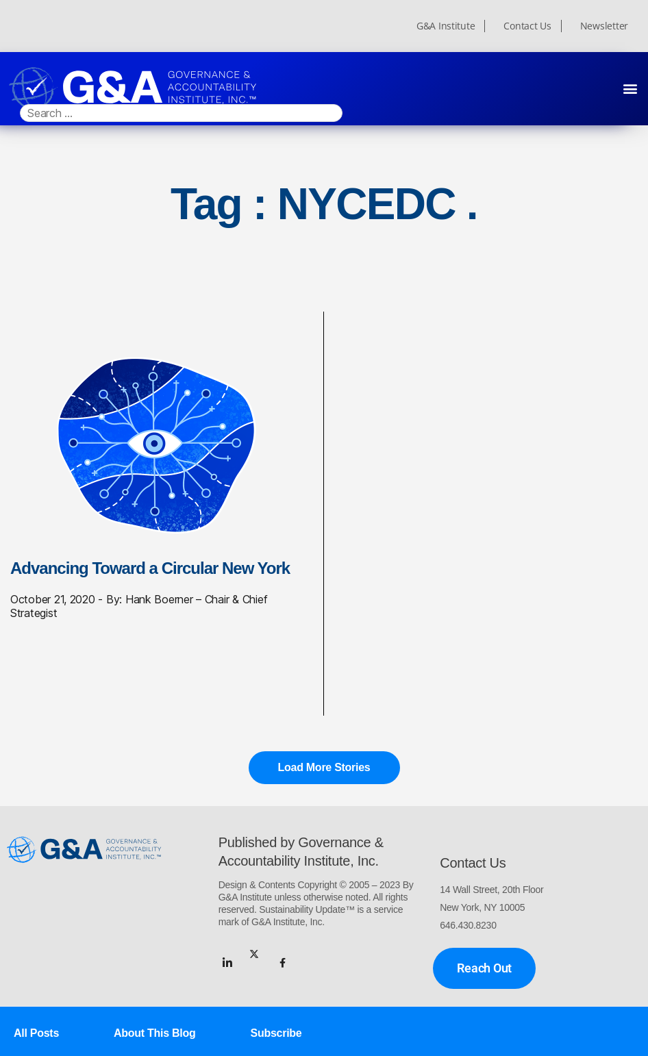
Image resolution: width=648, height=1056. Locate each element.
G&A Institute (445, 26)
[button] (630, 88)
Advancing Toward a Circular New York (150, 568)
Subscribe (276, 1033)
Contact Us (527, 26)
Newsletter (604, 26)
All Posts (36, 1033)
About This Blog (154, 1033)
